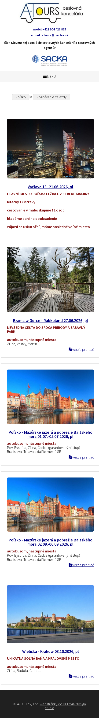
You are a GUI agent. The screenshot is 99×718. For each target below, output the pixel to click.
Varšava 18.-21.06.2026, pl (50, 187)
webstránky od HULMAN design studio (63, 706)
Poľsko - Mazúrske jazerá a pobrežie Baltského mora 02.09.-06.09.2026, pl (50, 542)
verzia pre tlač (81, 350)
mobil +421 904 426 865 (49, 29)
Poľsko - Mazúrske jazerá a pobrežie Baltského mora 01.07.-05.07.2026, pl (50, 434)
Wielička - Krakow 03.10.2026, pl (50, 651)
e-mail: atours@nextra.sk (50, 35)
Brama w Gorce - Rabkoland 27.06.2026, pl (50, 320)
